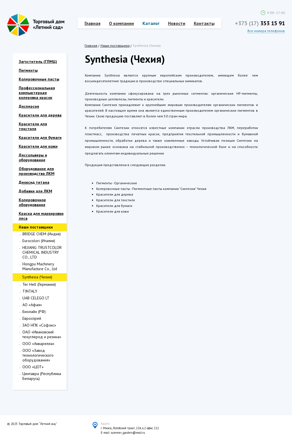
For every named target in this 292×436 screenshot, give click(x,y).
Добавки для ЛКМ (35, 191)
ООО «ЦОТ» (33, 366)
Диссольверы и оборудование (33, 157)
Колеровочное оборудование (32, 202)
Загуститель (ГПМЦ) (38, 61)
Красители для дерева (40, 115)
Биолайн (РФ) (34, 311)
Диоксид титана (34, 182)
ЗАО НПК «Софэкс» (39, 325)
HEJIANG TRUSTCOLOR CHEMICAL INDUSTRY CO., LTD (42, 252)
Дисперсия (29, 106)
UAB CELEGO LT (35, 297)
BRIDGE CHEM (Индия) (41, 233)
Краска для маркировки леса (41, 216)
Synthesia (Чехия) (37, 277)
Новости (176, 23)
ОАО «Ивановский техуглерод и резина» (41, 334)
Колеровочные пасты (39, 79)
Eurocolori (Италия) (38, 240)
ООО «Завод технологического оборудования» (38, 355)
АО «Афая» (32, 304)
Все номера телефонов (266, 31)
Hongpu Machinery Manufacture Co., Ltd (39, 266)
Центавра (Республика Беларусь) (41, 376)
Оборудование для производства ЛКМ (36, 171)
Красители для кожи (38, 146)
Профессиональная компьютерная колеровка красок (37, 92)
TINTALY (29, 291)
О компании (121, 23)
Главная (92, 23)
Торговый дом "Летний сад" (35, 25)
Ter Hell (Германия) (39, 284)
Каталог (150, 23)
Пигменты (28, 70)
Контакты (204, 23)
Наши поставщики (115, 45)
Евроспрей (31, 318)
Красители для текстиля (33, 126)
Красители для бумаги (40, 137)
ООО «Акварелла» (38, 343)
